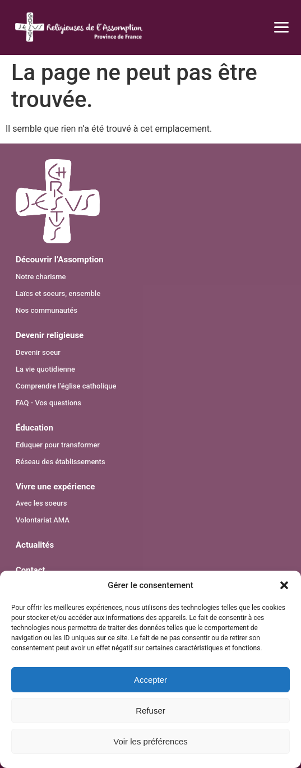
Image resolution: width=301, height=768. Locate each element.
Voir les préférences (150, 741)
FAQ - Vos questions (48, 403)
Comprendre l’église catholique (66, 386)
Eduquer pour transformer (58, 445)
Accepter (150, 679)
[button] (284, 585)
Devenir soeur (38, 352)
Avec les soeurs (41, 503)
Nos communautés (46, 310)
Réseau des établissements (60, 461)
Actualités (35, 545)
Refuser (150, 710)
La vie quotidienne (45, 369)
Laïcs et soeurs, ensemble (58, 293)
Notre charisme (41, 276)
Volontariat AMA (43, 520)
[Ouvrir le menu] (274, 27)
